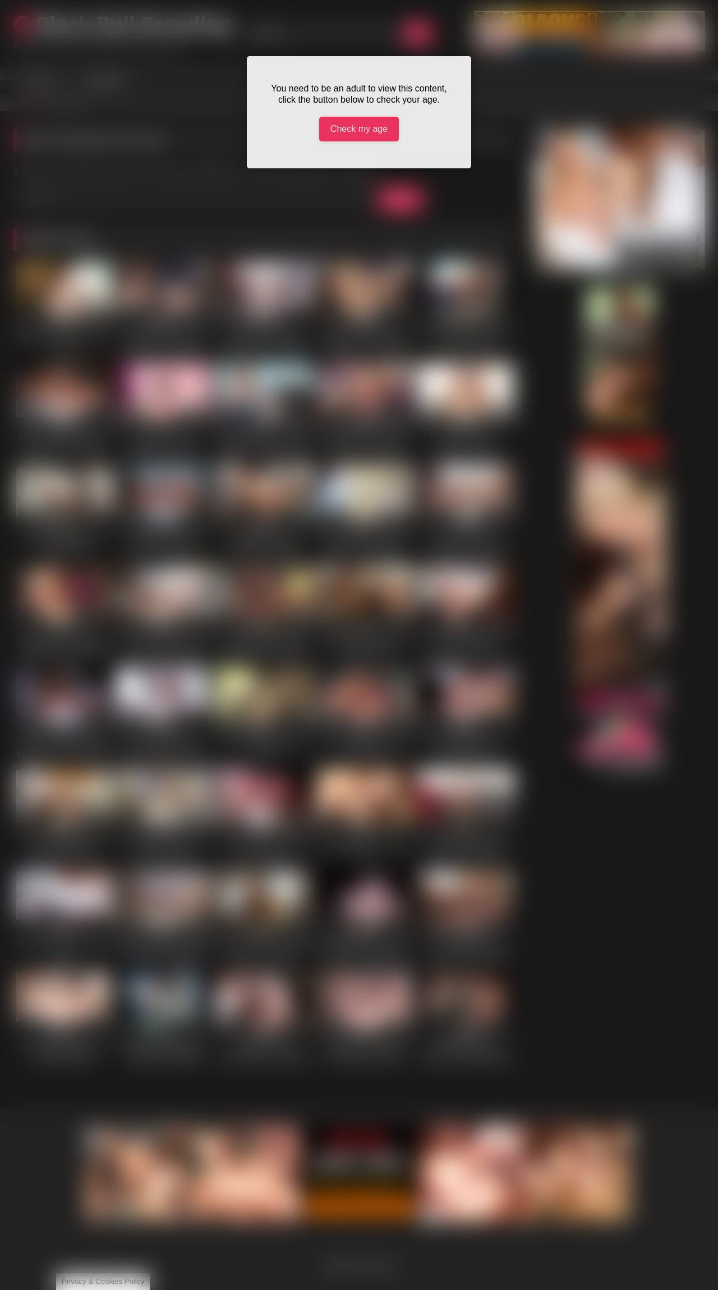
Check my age (359, 129)
